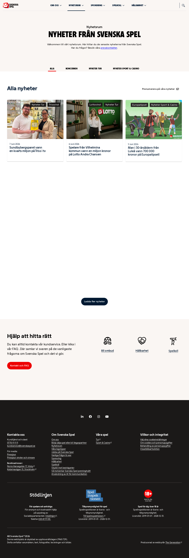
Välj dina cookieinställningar (153, 439)
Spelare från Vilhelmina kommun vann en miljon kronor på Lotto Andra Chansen (90, 154)
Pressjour (11, 454)
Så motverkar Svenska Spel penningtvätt (71, 471)
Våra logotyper (59, 449)
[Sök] (183, 5)
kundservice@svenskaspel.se (21, 446)
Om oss (56, 5)
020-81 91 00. (44, 519)
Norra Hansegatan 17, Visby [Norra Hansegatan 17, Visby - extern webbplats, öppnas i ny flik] (20, 466)
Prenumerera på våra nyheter (160, 89)
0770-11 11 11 (12, 442)
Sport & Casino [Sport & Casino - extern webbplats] (103, 442)
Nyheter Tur (95, 68)
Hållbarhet (139, 5)
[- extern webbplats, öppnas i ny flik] (82, 416)
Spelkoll (118, 5)
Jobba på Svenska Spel (63, 452)
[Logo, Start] (10, 5)
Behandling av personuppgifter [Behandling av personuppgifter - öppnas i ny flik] (155, 446)
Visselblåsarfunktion (150, 449)
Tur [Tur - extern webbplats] (97, 439)
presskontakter (109, 47)
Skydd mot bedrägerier (63, 467)
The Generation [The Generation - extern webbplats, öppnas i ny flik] (172, 542)
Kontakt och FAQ (19, 365)
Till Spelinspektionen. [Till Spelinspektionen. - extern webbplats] (93, 516)
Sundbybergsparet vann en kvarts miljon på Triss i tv (28, 151)
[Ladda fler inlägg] (94, 301)
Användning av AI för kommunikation (69, 474)
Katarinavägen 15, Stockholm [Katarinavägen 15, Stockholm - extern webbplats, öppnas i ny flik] (21, 469)
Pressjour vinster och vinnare (21, 457)
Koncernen (71, 68)
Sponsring (98, 5)
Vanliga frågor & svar (61, 455)
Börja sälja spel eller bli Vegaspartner (69, 442)
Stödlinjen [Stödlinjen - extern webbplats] (50, 516)
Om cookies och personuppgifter (156, 442)
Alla (52, 68)
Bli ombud (107, 353)
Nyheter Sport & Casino (126, 68)
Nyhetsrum (76, 5)
